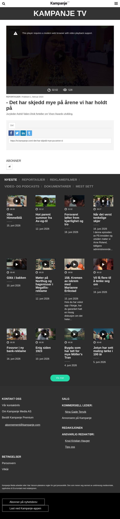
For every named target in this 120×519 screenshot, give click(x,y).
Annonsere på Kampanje (76, 417)
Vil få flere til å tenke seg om (102, 281)
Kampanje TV (60, 13)
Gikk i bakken (16, 277)
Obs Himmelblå (14, 216)
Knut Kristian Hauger (77, 440)
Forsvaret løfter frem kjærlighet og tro (74, 219)
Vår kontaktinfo (11, 405)
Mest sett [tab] (84, 186)
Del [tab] (12, 125)
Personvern (9, 463)
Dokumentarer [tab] (57, 186)
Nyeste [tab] (10, 179)
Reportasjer (13, 97)
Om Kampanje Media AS (16, 411)
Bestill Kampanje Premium (17, 417)
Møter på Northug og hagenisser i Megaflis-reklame (44, 284)
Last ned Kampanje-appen (25, 508)
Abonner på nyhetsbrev (23, 501)
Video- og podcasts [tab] (21, 186)
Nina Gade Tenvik (75, 411)
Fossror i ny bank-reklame (16, 349)
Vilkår (5, 469)
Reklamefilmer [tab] (63, 179)
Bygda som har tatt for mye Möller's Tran (73, 352)
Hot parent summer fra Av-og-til (44, 218)
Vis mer (60, 378)
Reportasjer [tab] (33, 179)
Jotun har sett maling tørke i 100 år (103, 351)
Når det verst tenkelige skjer (102, 218)
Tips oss (70, 446)
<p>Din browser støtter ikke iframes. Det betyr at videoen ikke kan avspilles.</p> (60, 56)
